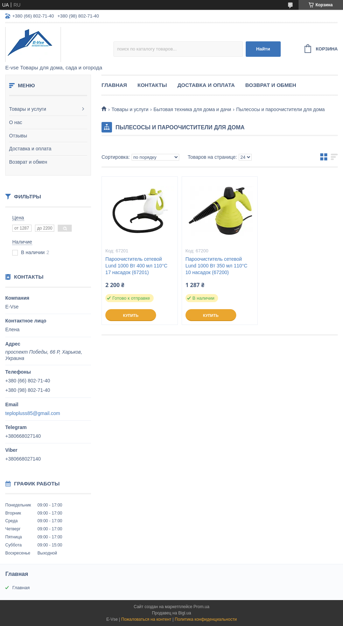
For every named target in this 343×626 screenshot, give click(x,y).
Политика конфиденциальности (206, 619)
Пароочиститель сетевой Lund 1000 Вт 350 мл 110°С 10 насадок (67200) (216, 265)
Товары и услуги (27, 109)
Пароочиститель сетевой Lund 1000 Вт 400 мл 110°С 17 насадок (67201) (136, 265)
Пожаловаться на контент (146, 619)
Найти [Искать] (263, 49)
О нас (15, 122)
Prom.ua (201, 606)
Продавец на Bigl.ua (171, 613)
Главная (114, 85)
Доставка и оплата (30, 148)
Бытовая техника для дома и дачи (192, 109)
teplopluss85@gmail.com (32, 413)
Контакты (152, 85)
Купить (130, 315)
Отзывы (18, 135)
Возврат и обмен (28, 162)
